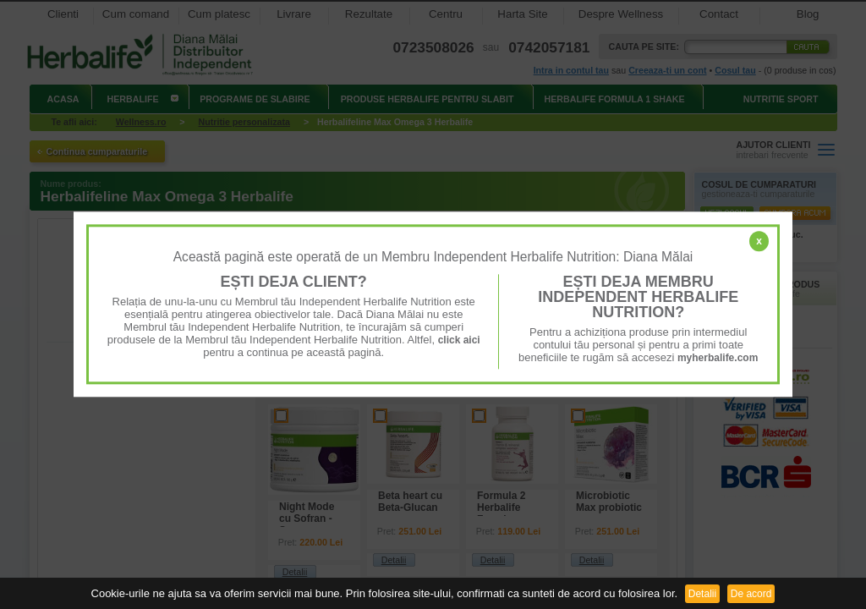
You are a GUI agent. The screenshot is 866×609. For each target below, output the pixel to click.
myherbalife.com (717, 358)
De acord (751, 594)
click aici (459, 340)
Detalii (702, 594)
